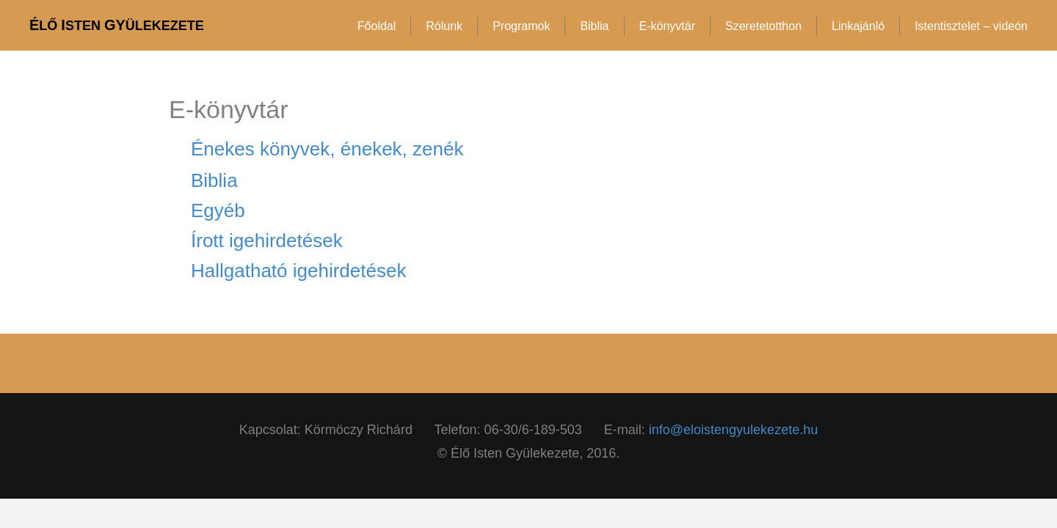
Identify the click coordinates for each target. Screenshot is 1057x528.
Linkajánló (858, 26)
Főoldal (376, 26)
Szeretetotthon (763, 26)
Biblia (594, 26)
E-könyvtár (667, 26)
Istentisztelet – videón (971, 26)
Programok (521, 26)
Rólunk (444, 26)
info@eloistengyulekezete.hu (733, 429)
